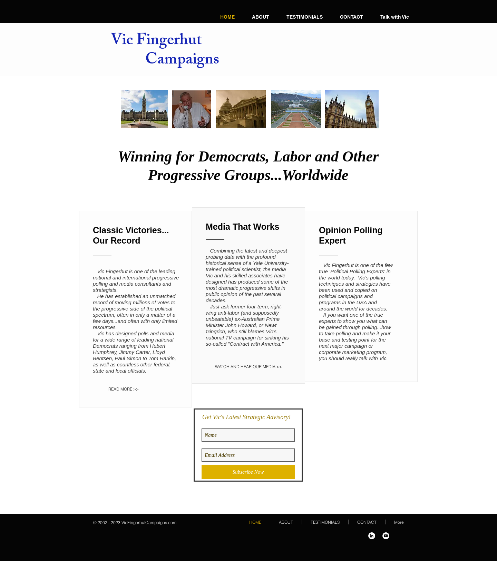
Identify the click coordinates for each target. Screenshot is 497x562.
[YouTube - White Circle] (385, 535)
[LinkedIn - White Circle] (371, 535)
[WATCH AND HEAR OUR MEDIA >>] (248, 366)
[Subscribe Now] (248, 472)
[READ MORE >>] (128, 389)
